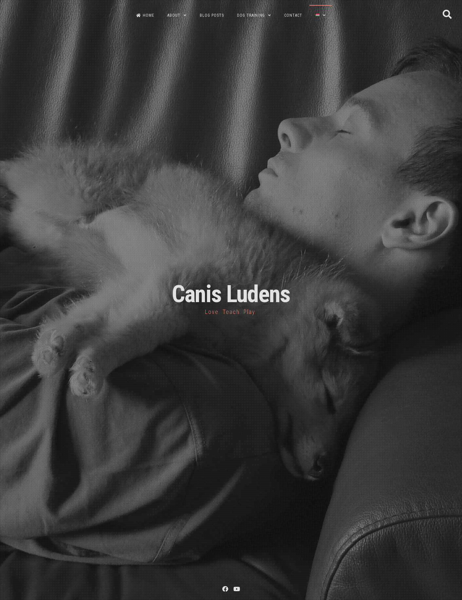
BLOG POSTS (212, 15)
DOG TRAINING (251, 15)
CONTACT (293, 15)
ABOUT (173, 15)
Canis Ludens (231, 294)
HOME (145, 15)
